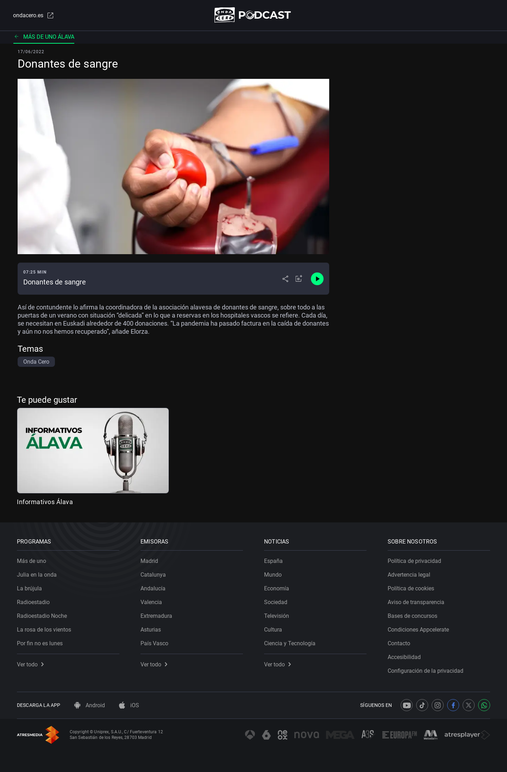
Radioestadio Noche (42, 616)
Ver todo (30, 664)
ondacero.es (34, 15)
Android (89, 705)
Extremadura (156, 616)
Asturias (150, 629)
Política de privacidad (414, 561)
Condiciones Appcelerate (418, 629)
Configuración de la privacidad (425, 670)
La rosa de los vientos (44, 629)
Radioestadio (33, 602)
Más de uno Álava (43, 36)
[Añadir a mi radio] (299, 279)
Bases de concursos (412, 616)
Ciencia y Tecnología (289, 643)
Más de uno (31, 561)
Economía (276, 588)
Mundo (273, 574)
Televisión (276, 616)
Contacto (399, 643)
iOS (129, 705)
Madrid (149, 561)
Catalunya (153, 574)
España (273, 561)
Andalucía (152, 588)
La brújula (29, 588)
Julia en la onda (37, 574)
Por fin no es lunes (40, 643)
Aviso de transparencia (416, 602)
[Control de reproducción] (317, 278)
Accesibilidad (404, 657)
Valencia (151, 602)
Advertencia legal (409, 574)
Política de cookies (411, 588)
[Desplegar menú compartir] (285, 279)
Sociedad (275, 602)
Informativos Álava (45, 502)
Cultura (273, 629)
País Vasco (154, 643)
